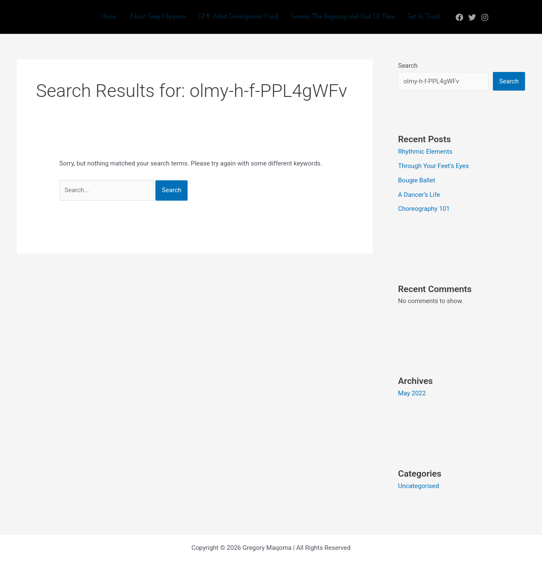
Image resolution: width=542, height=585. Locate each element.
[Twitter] (472, 17)
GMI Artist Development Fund (238, 17)
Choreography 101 (424, 208)
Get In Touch (423, 17)
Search (408, 65)
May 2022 (412, 393)
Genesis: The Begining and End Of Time (343, 17)
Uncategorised (418, 486)
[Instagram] (485, 17)
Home (108, 17)
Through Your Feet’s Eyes (433, 166)
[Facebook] (459, 17)
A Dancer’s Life (419, 195)
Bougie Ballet (416, 180)
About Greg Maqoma (157, 17)
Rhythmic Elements (425, 151)
